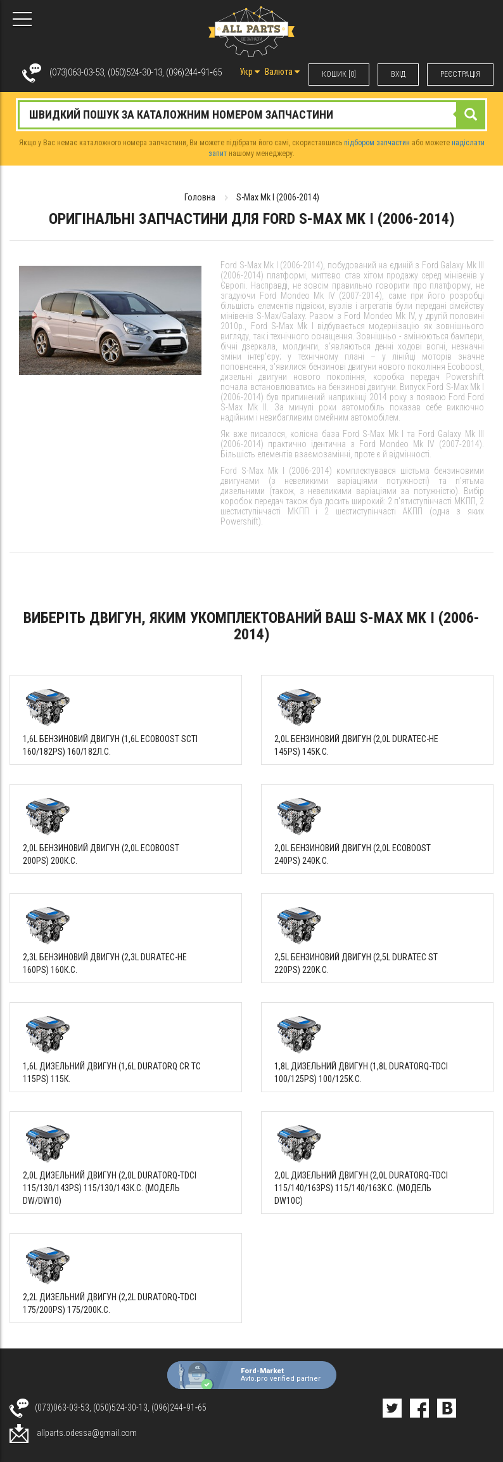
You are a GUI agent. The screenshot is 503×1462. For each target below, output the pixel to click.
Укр (249, 72)
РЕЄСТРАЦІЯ (460, 74)
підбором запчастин (377, 142)
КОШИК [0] (339, 74)
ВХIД (398, 74)
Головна (199, 197)
